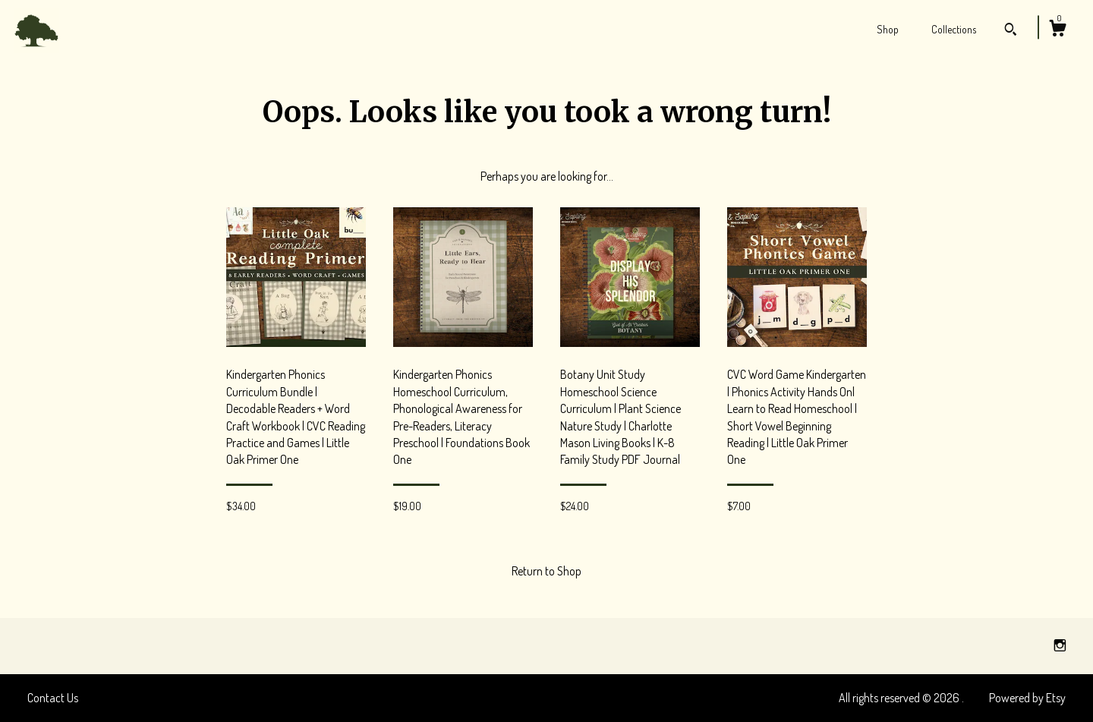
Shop (888, 29)
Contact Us (52, 697)
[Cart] (1057, 30)
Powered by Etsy (1027, 697)
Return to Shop (546, 571)
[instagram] (1060, 645)
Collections (953, 29)
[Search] (1010, 31)
